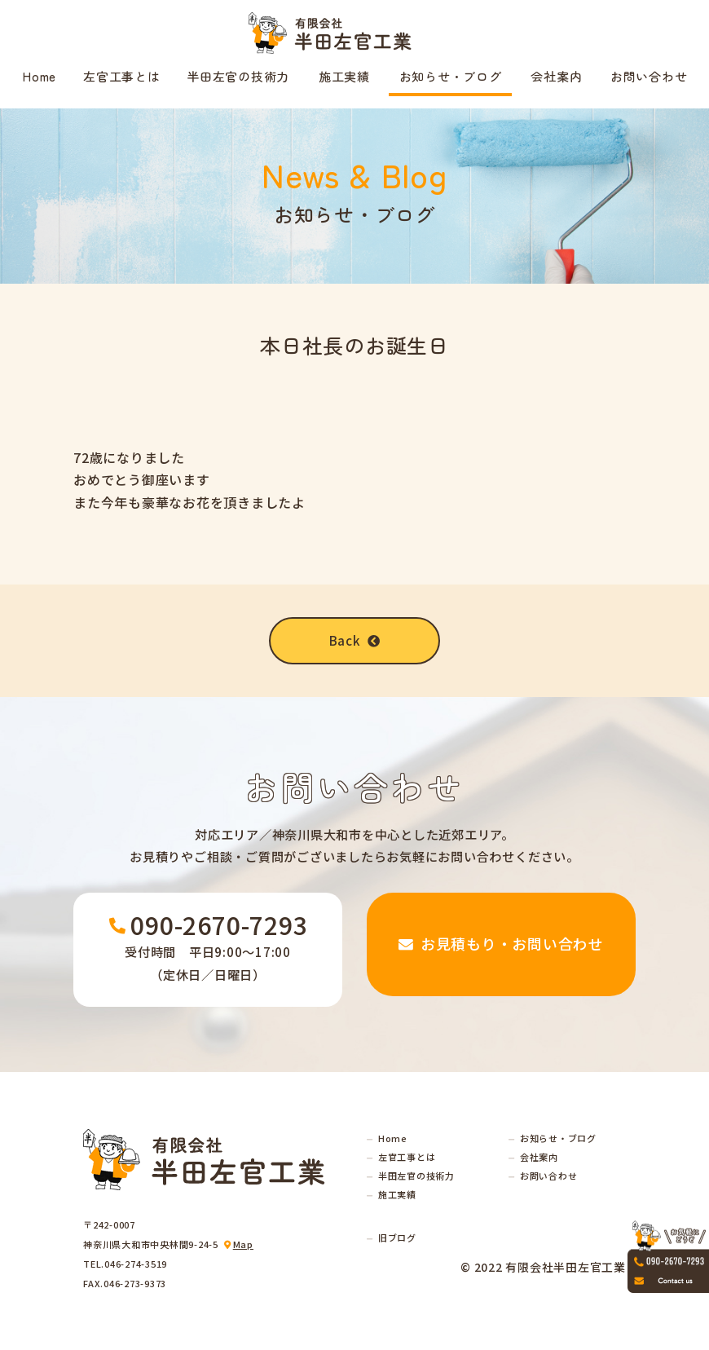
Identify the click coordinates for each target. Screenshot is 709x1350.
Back (355, 640)
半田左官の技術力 (238, 76)
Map (243, 1244)
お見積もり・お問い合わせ (501, 949)
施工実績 (344, 76)
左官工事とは (122, 76)
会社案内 (556, 76)
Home (39, 76)
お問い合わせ (649, 76)
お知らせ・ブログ (450, 76)
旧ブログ (397, 1237)
